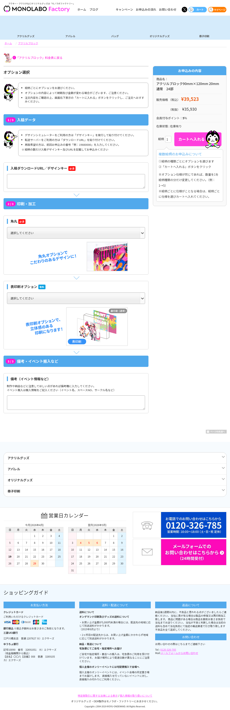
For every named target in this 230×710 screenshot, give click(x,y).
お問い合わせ (167, 9)
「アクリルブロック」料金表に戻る (39, 58)
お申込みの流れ (146, 9)
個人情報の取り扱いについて (136, 695)
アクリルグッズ (25, 36)
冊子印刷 (204, 36)
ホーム (81, 9)
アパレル (70, 36)
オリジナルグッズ (160, 36)
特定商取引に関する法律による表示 (98, 695)
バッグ (115, 36)
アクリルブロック (28, 43)
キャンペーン (124, 9)
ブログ (93, 9)
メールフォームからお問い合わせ (179, 653)
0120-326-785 (168, 649)
